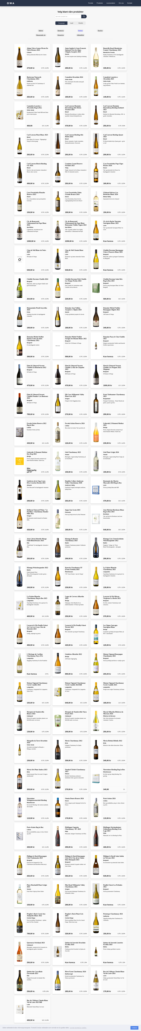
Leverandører (110, 3)
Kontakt (129, 3)
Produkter (100, 3)
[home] (10, 3)
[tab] (61, 23)
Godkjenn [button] (134, 1027)
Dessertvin (61, 35)
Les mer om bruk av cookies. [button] (78, 1027)
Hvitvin (80, 30)
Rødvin (41, 30)
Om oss (121, 3)
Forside (90, 3)
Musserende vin (40, 35)
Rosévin (100, 30)
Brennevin (61, 30)
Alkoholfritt (80, 35)
